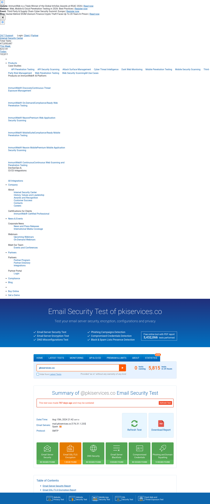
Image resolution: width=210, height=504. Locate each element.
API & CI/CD (95, 86)
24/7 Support (143, 11)
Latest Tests (56, 86)
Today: (165, 17)
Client (163, 11)
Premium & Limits (116, 86)
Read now (145, 2)
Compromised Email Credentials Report (62, 231)
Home (40, 86)
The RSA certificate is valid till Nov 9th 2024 (93, 441)
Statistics (152, 85)
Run (122, 96)
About (135, 86)
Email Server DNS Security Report (59, 223)
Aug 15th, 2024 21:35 (95, 438)
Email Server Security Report (57, 214)
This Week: (148, 17)
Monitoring (76, 86)
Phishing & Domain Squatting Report (61, 235)
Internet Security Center (112, 17)
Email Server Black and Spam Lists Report (63, 227)
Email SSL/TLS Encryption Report (59, 218)
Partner (171, 11)
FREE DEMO (105, 285)
